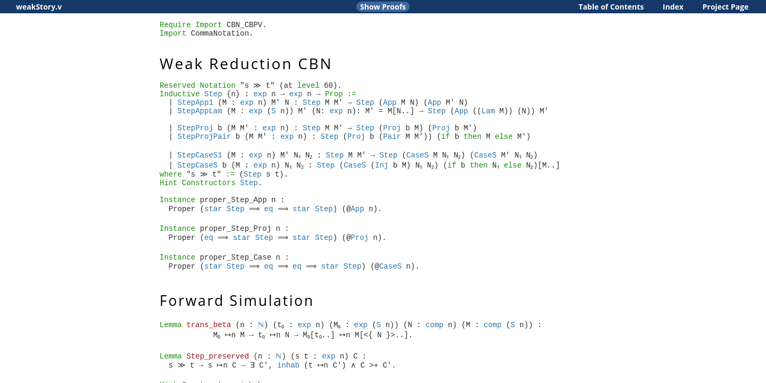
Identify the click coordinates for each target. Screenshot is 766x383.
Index (673, 7)
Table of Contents (611, 7)
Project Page (726, 7)
